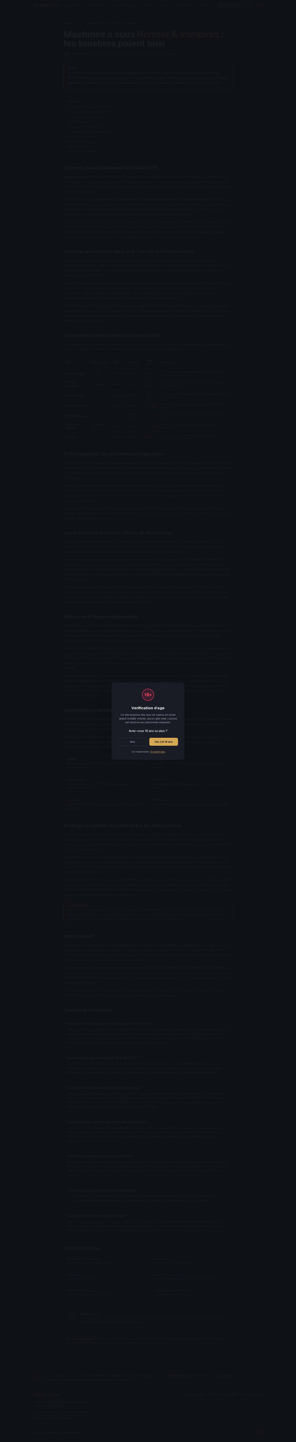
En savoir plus (157, 751)
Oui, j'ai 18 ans (164, 741)
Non (132, 741)
